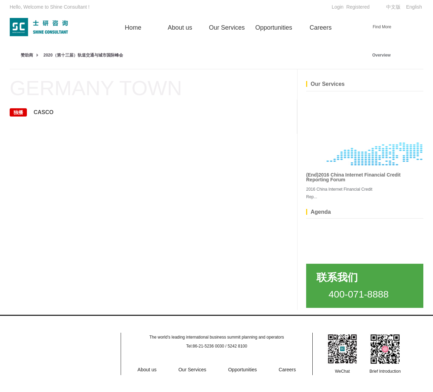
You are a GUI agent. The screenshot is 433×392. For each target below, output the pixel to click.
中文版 (393, 7)
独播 (18, 112)
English (414, 7)
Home (133, 27)
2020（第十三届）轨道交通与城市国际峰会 (83, 55)
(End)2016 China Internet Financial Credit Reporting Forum (353, 177)
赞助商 (27, 55)
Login (337, 7)
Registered (358, 7)
